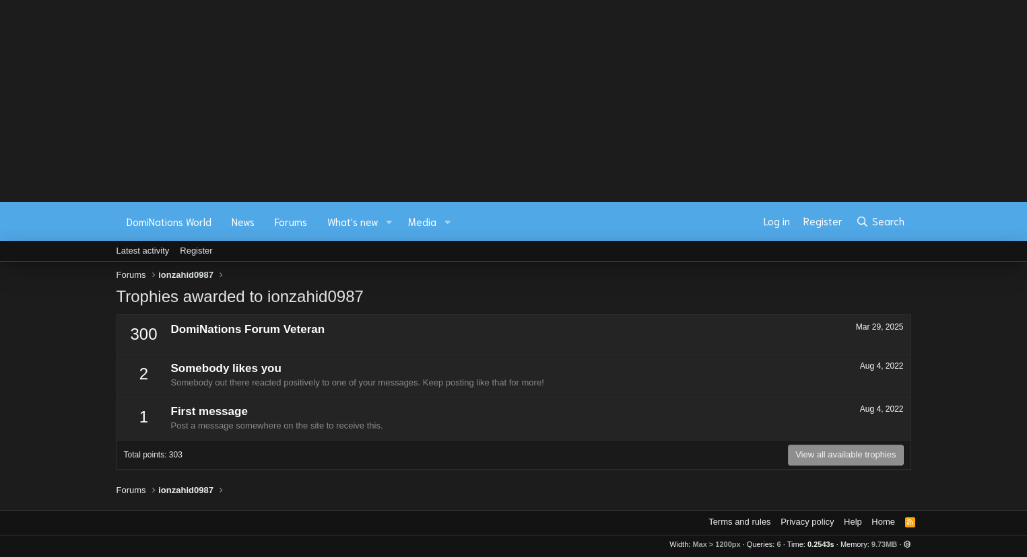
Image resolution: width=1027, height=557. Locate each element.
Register (196, 251)
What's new (352, 221)
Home (883, 522)
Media (422, 221)
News (243, 221)
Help (853, 522)
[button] (388, 221)
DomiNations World (169, 221)
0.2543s (820, 544)
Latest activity (143, 251)
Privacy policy (807, 522)
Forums (291, 221)
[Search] (879, 221)
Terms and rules (739, 522)
